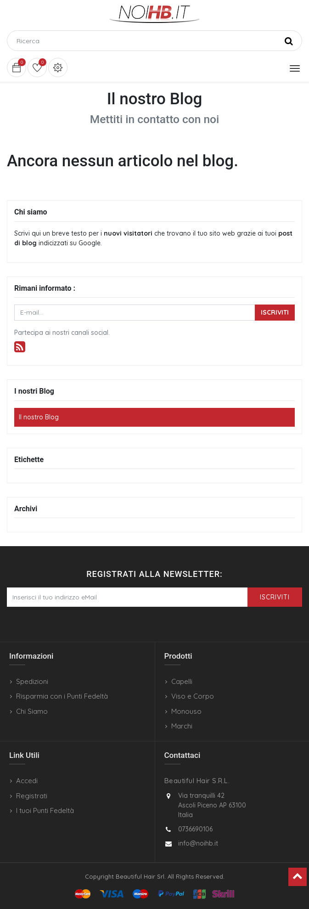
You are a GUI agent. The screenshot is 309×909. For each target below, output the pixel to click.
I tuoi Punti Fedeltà (45, 810)
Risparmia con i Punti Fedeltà (62, 696)
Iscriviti (275, 312)
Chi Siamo (32, 711)
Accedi (27, 780)
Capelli (181, 681)
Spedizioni (32, 681)
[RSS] (19, 347)
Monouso (186, 711)
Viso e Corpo (192, 696)
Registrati (31, 795)
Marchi (181, 726)
